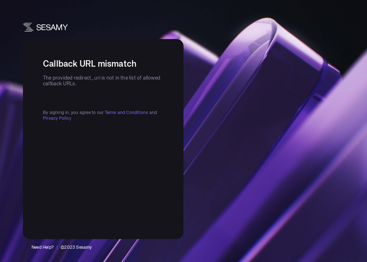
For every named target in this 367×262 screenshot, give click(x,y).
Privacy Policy (57, 118)
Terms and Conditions (126, 113)
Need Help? (43, 248)
